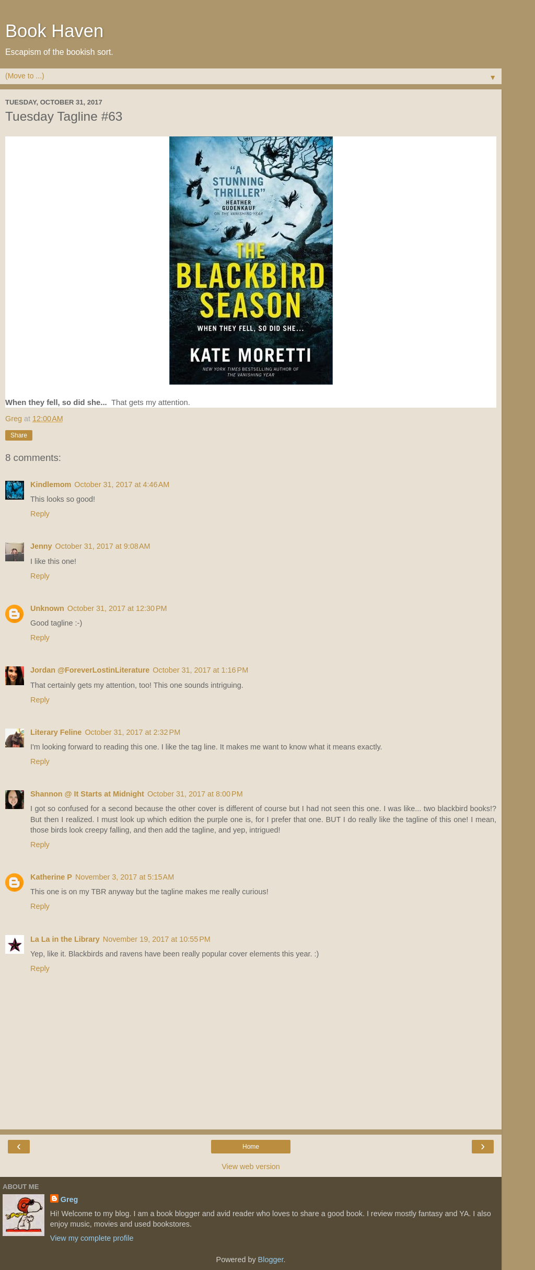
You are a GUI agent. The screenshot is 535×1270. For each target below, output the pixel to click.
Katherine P (51, 877)
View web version (251, 1166)
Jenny (41, 546)
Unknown (47, 608)
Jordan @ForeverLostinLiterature (89, 670)
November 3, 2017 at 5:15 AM (124, 877)
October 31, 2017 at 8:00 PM (195, 794)
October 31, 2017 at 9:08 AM (102, 546)
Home (250, 1146)
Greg (69, 1199)
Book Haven (54, 31)
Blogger (271, 1259)
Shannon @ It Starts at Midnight (87, 794)
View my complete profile (92, 1238)
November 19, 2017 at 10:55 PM (157, 939)
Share (18, 435)
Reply (40, 514)
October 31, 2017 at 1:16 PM (200, 670)
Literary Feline (56, 732)
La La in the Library (65, 939)
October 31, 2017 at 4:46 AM (121, 484)
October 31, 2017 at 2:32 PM (132, 732)
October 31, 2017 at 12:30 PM (117, 608)
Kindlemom (50, 484)
